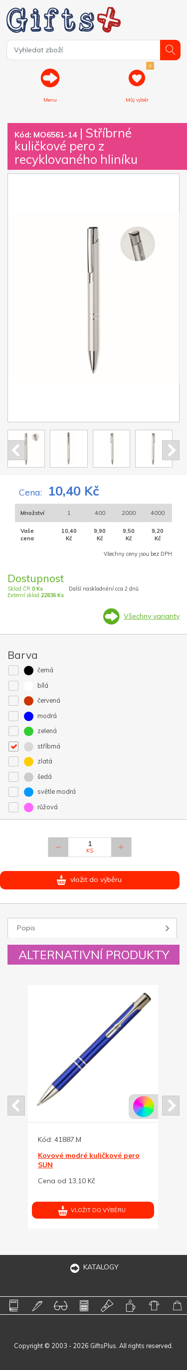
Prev (16, 450)
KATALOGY (93, 1266)
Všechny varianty (152, 616)
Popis (26, 927)
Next (171, 450)
